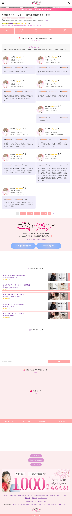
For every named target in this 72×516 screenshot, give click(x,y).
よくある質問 (12, 496)
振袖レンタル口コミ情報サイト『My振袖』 (25, 504)
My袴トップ (9, 421)
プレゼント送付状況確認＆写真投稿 (38, 496)
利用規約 (52, 496)
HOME (5, 496)
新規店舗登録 (29, 501)
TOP (7, 30)
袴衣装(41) (36, 30)
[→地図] (46, 20)
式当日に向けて (22, 496)
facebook (36, 464)
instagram (36, 455)
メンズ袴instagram (36, 460)
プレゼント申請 (27, 421)
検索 (59, 361)
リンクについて (42, 498)
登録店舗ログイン (40, 501)
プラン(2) (50, 30)
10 (49, 214)
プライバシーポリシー (63, 496)
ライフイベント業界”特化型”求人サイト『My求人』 (53, 504)
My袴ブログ (63, 421)
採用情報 (34, 498)
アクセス (65, 30)
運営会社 (27, 498)
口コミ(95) (21, 30)
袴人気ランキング (45, 421)
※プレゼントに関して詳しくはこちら (36, 239)
